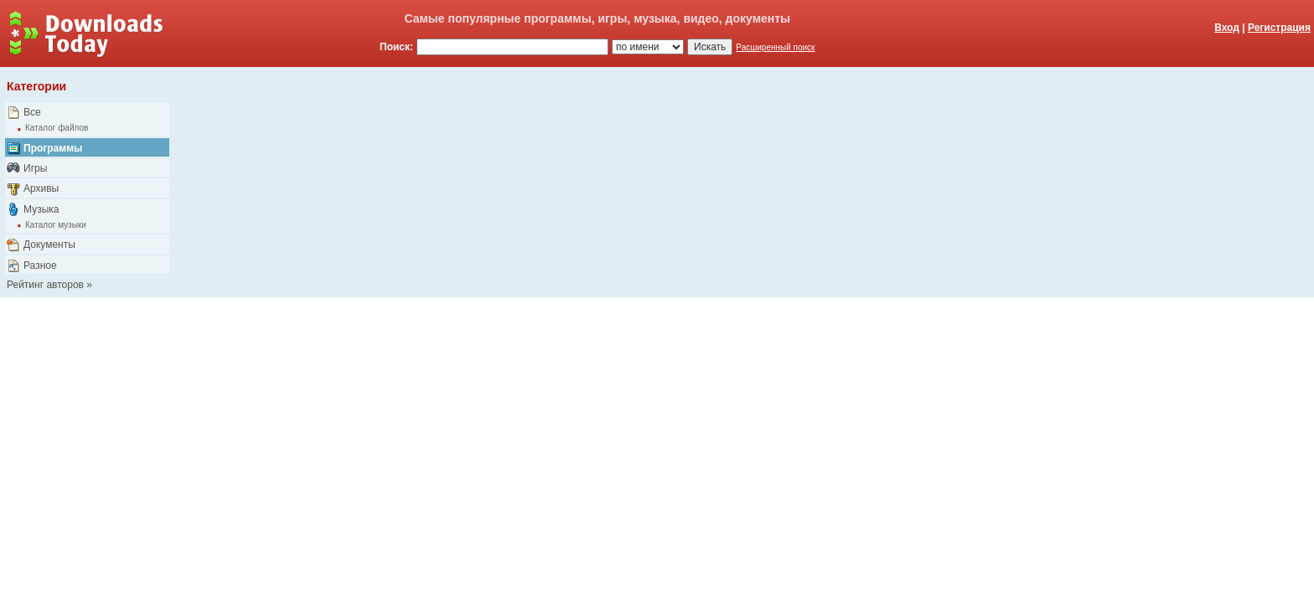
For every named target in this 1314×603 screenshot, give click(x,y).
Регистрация (1279, 28)
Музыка (41, 209)
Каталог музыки (55, 224)
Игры (35, 168)
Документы (49, 244)
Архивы (41, 188)
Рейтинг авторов (45, 285)
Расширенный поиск (775, 47)
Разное (40, 265)
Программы (52, 148)
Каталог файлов (56, 127)
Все (32, 112)
